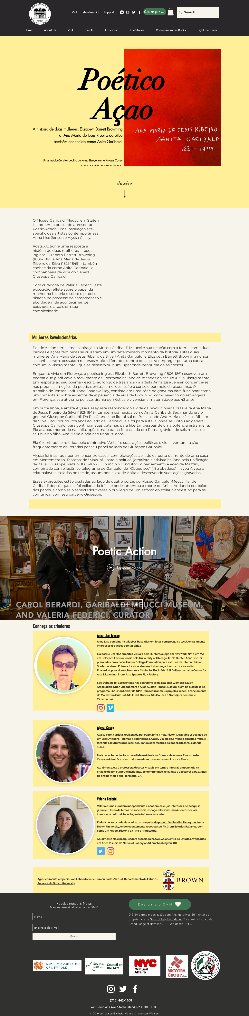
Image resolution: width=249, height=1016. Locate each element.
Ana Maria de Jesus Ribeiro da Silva (92, 135)
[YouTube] (122, 12)
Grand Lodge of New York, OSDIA (150, 924)
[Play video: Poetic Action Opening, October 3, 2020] (124, 568)
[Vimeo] (110, 708)
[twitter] (134, 12)
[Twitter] (101, 851)
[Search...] (197, 12)
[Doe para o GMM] (160, 904)
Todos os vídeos (124, 604)
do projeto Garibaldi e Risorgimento (177, 822)
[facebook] (139, 12)
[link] (170, 11)
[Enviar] (74, 936)
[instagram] (128, 12)
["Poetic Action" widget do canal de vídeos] (124, 568)
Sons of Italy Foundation (166, 920)
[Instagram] (101, 708)
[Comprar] (154, 11)
